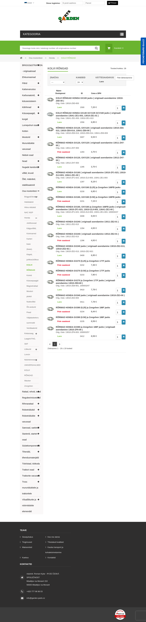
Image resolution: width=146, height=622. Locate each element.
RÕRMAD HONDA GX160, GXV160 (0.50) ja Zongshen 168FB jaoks (88, 197)
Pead (29, 312)
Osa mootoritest (29, 191)
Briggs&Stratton (31, 197)
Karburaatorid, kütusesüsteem (29, 98)
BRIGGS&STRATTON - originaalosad (31, 68)
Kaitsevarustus (29, 89)
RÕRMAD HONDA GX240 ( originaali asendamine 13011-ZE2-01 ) (87, 221)
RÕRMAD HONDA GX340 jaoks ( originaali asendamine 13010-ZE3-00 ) (90, 295)
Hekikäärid (28, 202)
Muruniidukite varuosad (28, 146)
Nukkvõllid (31, 302)
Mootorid (26, 137)
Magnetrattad (32, 286)
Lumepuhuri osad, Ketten (30, 128)
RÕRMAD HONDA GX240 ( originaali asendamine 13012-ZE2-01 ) (87, 234)
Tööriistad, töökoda (31, 463)
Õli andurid (31, 307)
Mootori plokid (30, 294)
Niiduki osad (27, 155)
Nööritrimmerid (30, 360)
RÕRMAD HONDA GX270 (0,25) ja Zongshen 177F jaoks (83, 261)
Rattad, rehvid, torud (31, 391)
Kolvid (29, 275)
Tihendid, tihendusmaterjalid (30, 455)
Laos (101, 81)
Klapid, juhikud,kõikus (32, 257)
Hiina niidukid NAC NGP (30, 210)
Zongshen (28, 386)
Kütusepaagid (32, 281)
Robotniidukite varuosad (28, 419)
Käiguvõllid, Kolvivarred (31, 231)
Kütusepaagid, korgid (28, 116)
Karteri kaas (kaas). (29, 244)
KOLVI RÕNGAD (31, 267)
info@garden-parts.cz (36, 598)
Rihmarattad (27, 404)
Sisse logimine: (53, 3)
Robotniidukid (28, 410)
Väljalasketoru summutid (32, 320)
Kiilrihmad (26, 107)
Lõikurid (27, 349)
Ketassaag (28, 333)
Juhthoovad (31, 223)
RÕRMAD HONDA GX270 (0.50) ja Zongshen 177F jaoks (83, 271)
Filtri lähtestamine (124, 78)
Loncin (27, 354)
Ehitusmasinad (29, 77)
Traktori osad (28, 470)
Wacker (27, 381)
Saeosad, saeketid (30, 428)
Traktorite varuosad (31, 476)
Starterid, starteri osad (29, 437)
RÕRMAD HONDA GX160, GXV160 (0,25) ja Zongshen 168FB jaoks (88, 187)
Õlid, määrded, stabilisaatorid (29, 182)
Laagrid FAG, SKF (30, 341)
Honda (27, 218)
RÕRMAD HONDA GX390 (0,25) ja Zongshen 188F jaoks (83, 307)
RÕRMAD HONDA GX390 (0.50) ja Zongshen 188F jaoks (83, 317)
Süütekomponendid (31, 446)
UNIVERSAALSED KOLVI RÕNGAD (31, 370)
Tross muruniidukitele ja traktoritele (30, 488)
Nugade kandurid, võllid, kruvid (30, 170)
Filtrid (24, 83)
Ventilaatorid (32, 328)
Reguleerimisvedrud (31, 398)
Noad (24, 161)
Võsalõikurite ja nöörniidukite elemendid (29, 505)
